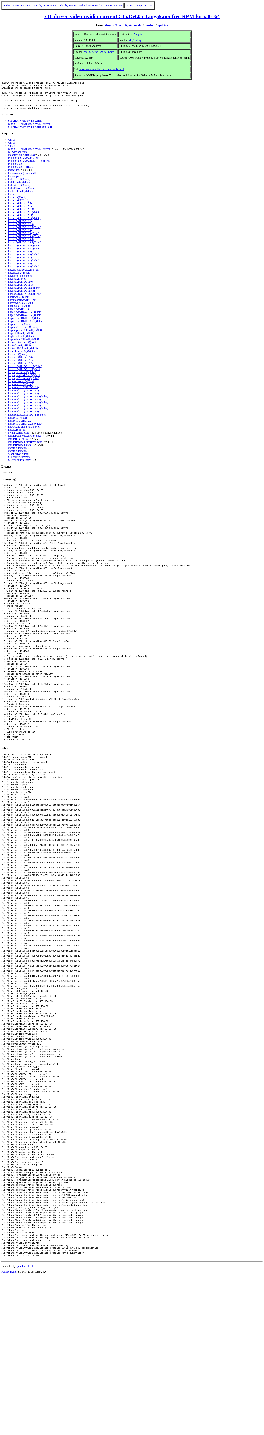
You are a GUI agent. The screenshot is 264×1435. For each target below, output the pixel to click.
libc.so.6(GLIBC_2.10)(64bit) (24, 217)
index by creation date (91, 5)
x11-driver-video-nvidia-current (25, 126)
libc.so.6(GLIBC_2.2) (20, 226)
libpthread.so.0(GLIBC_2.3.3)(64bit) (28, 414)
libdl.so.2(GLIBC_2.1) (20, 290)
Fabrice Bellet (8, 1430)
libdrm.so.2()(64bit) (18, 302)
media (138, 25)
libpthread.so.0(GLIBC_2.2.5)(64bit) (28, 402)
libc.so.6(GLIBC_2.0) (20, 208)
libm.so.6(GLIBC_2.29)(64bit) (24, 374)
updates (162, 25)
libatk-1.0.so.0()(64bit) (20, 196)
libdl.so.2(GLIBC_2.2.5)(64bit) (25, 293)
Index (7, 5)
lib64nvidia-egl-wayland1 (22, 178)
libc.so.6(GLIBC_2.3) (20, 235)
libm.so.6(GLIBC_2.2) (20, 368)
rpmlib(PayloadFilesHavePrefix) (25, 447)
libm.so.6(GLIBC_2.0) (20, 362)
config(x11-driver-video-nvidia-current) (29, 129)
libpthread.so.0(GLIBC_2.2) (23, 399)
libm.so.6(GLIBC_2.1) (20, 365)
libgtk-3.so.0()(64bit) (19, 350)
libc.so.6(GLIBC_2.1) (20, 211)
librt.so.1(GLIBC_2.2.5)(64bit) (25, 429)
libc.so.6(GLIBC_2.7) (20, 263)
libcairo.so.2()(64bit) (19, 278)
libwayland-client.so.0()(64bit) (24, 432)
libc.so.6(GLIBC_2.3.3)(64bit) (24, 241)
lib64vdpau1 (15, 181)
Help (139, 5)
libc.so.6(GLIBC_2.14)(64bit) (24, 223)
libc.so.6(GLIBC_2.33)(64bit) (24, 251)
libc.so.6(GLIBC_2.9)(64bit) (23, 272)
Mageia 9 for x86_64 (117, 25)
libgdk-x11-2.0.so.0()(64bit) (23, 332)
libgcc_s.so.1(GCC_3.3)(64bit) (25, 320)
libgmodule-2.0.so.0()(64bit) (23, 344)
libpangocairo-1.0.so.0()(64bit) (24, 380)
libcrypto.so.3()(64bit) (20, 281)
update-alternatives (18, 453)
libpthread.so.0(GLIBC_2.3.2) (24, 405)
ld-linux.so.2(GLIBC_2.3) (22, 172)
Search (148, 5)
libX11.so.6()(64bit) (19, 187)
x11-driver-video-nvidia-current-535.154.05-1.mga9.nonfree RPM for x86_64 (132, 16)
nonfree (150, 25)
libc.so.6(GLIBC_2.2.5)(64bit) (24, 232)
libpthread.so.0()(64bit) (20, 389)
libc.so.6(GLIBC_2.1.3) (21, 214)
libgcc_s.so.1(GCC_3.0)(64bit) (25, 317)
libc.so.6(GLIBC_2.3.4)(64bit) (24, 248)
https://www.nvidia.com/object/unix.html (101, 69)
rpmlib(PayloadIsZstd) (20, 450)
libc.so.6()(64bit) (17, 202)
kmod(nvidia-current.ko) (21, 160)
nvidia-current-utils (18, 438)
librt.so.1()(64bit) (17, 423)
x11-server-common (19, 462)
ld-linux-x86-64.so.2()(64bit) (23, 163)
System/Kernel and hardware (98, 51)
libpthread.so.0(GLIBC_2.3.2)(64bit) (28, 408)
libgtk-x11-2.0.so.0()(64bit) (23, 353)
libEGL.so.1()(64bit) (19, 184)
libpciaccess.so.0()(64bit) (21, 386)
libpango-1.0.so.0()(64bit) (22, 377)
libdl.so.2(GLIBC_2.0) (20, 287)
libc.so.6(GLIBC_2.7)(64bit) (23, 266)
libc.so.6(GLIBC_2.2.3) (21, 229)
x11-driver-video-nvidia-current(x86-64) (30, 132)
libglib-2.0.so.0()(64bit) (21, 341)
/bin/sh (11, 145)
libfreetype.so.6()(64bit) (21, 308)
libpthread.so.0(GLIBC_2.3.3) (24, 411)
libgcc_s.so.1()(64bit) (19, 314)
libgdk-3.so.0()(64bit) (19, 329)
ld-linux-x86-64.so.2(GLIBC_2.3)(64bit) (30, 166)
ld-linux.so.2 (15, 169)
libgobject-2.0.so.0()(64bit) (22, 347)
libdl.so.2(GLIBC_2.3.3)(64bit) (25, 299)
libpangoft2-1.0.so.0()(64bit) (23, 383)
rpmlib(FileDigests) (18, 444)
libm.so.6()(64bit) (17, 359)
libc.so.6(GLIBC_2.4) (20, 257)
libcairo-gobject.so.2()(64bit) (23, 275)
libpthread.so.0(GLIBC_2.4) (23, 417)
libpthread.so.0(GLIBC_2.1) (23, 396)
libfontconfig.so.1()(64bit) (22, 305)
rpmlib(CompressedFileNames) (25, 441)
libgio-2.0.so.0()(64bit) (20, 338)
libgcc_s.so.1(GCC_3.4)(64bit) (25, 323)
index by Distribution (44, 5)
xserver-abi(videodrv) (19, 465)
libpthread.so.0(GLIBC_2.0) (23, 393)
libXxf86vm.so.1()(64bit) (22, 193)
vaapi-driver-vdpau (18, 459)
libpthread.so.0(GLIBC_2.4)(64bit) (27, 420)
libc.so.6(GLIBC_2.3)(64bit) (23, 238)
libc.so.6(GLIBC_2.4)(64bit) (23, 260)
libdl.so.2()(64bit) (17, 284)
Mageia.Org (135, 40)
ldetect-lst (13, 175)
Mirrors (129, 5)
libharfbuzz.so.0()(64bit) (21, 356)
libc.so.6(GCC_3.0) (18, 205)
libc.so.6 (12, 199)
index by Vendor (67, 5)
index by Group (21, 5)
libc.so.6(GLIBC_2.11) (20, 220)
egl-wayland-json (17, 157)
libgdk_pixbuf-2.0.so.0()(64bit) (25, 335)
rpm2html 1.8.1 (24, 1425)
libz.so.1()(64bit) (17, 435)
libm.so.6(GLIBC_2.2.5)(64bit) (25, 371)
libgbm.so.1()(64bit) (19, 311)
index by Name (114, 5)
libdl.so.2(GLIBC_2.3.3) (21, 296)
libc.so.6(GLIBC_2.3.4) (21, 245)
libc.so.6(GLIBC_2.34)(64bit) (24, 254)
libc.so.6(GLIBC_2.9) (20, 269)
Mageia (138, 34)
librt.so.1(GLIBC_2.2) (20, 426)
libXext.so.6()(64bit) (19, 190)
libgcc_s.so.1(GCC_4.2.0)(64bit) (26, 326)
